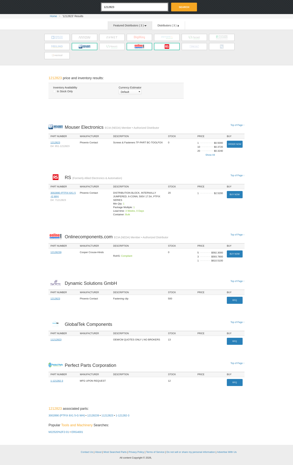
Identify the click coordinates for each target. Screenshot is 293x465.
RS (93, 177)
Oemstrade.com (69, 7)
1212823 (55, 142)
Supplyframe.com (162, 458)
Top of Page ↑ (237, 125)
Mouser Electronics (112, 127)
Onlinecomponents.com (116, 236)
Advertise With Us (227, 452)
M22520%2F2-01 (58, 431)
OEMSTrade (67, 451)
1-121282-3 (56, 380)
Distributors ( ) (168, 25)
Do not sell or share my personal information (191, 452)
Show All (210, 154)
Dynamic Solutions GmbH (92, 283)
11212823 (55, 339)
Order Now (234, 144)
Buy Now (235, 194)
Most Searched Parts (115, 452)
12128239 (55, 252)
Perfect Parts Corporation (91, 365)
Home (53, 16)
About (98, 452)
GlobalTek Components (89, 324)
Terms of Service (155, 452)
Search (184, 7)
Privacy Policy (136, 452)
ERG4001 (77, 431)
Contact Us (87, 452)
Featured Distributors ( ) (130, 25)
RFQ (235, 300)
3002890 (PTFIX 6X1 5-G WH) (66, 415)
